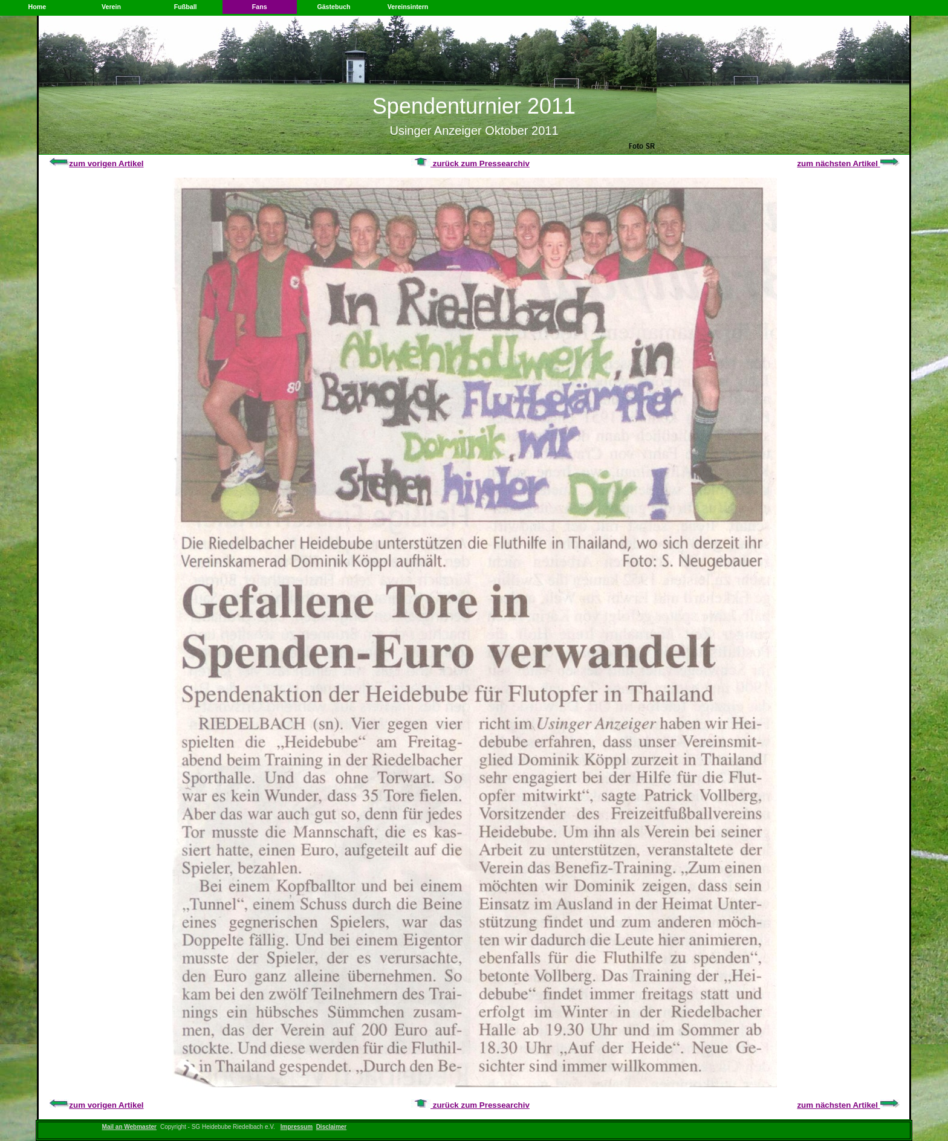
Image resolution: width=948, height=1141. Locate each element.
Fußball (185, 6)
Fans (259, 6)
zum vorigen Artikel (96, 163)
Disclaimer (331, 1126)
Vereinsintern (408, 6)
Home (37, 6)
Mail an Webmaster (129, 1126)
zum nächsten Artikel (848, 163)
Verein (111, 6)
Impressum (297, 1126)
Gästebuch (333, 6)
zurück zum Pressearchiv (470, 163)
